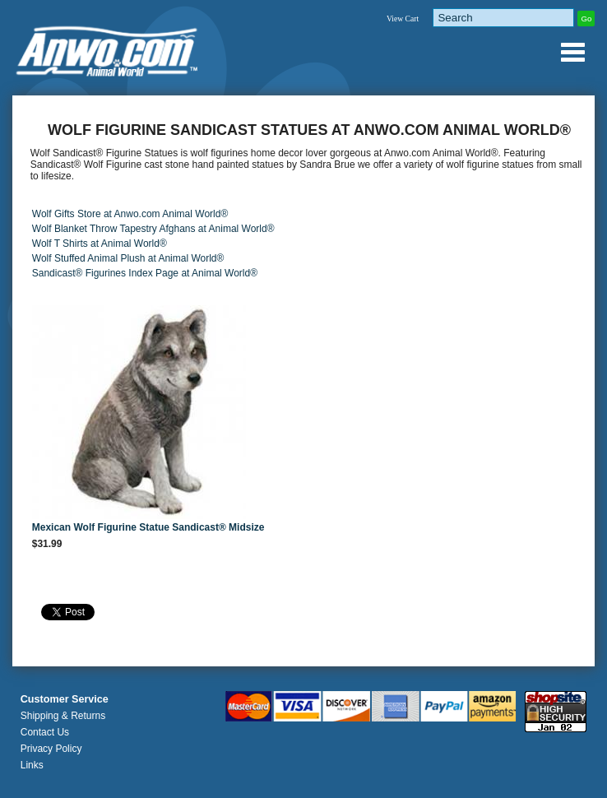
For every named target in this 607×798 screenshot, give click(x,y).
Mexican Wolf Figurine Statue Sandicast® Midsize (148, 527)
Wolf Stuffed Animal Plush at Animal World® (128, 258)
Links (32, 765)
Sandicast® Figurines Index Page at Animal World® (144, 273)
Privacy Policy (51, 748)
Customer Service (65, 699)
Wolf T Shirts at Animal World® (99, 243)
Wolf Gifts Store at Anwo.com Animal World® (130, 214)
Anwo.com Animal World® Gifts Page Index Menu (572, 52)
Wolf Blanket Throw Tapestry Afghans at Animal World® (153, 228)
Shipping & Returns (63, 715)
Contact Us (45, 732)
